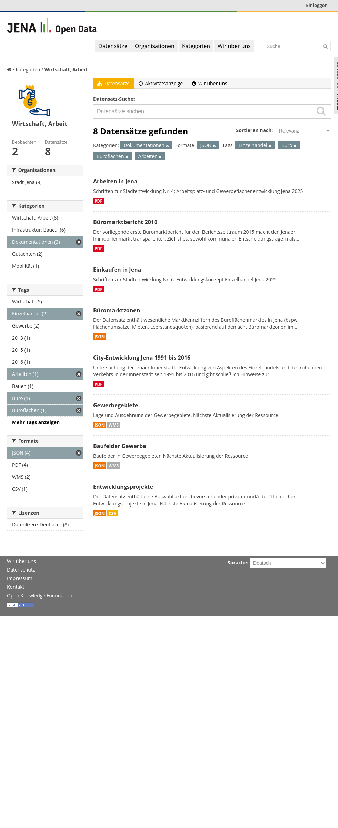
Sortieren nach (253, 130)
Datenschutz (21, 569)
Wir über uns (234, 46)
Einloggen (317, 5)
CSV (112, 513)
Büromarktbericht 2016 (125, 222)
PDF (98, 201)
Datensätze (112, 46)
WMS (114, 425)
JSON (100, 336)
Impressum (19, 578)
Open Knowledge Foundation (39, 595)
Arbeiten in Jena (115, 181)
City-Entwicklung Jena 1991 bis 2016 (141, 357)
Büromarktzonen (116, 310)
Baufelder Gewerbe (119, 446)
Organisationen (155, 46)
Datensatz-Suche (113, 99)
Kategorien (196, 46)
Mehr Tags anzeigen (36, 422)
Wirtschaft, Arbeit (66, 69)
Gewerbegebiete (115, 405)
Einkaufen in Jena (117, 269)
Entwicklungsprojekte (123, 486)
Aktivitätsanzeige (161, 83)
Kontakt (15, 587)
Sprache (237, 562)
